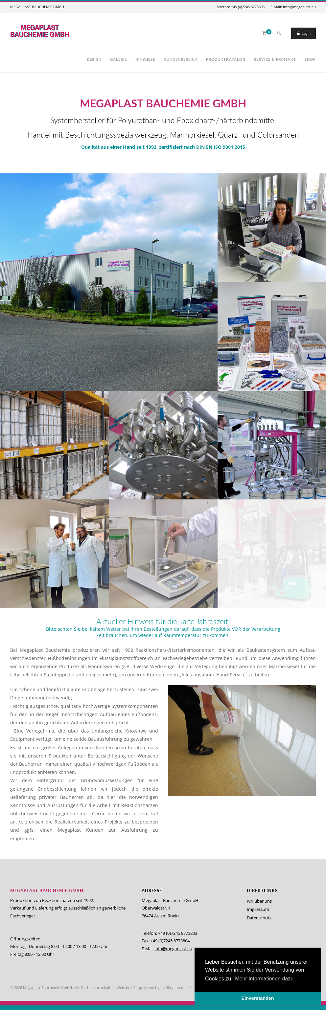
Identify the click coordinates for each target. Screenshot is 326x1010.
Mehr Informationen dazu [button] (264, 978)
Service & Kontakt (275, 59)
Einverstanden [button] (257, 998)
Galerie (118, 59)
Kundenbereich (181, 59)
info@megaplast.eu (173, 949)
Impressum (258, 909)
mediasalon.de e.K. (176, 987)
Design (94, 59)
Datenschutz (259, 918)
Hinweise (145, 59)
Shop (310, 59)
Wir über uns (259, 901)
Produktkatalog (225, 59)
